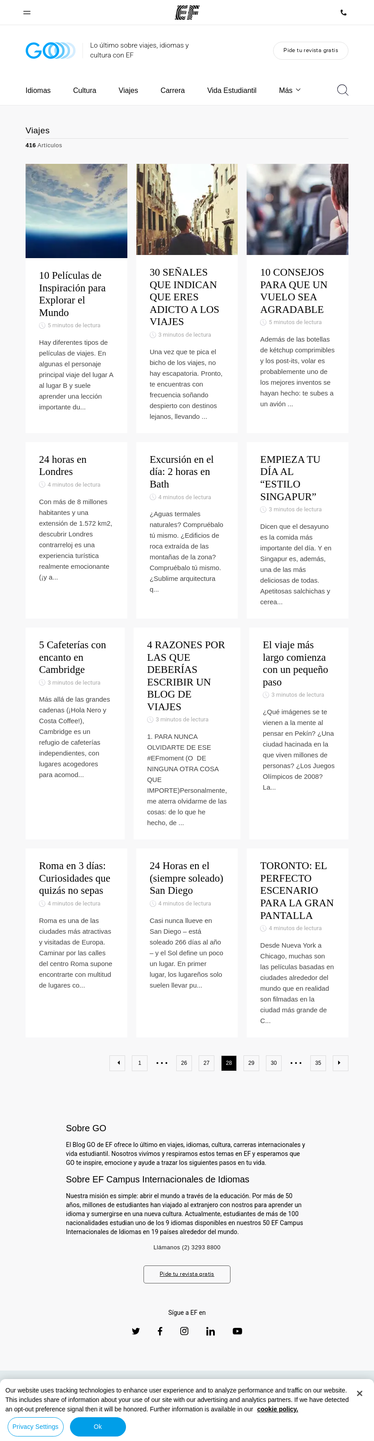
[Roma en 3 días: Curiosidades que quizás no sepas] (76, 942)
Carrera (173, 90)
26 (184, 1063)
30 (274, 1063)
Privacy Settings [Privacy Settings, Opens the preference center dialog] (36, 1426)
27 (206, 1063)
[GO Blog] (51, 50)
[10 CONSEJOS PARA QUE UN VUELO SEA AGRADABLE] (297, 298)
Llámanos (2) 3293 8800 (187, 1247)
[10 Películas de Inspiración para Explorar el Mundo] (76, 298)
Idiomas (38, 90)
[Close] (360, 1393)
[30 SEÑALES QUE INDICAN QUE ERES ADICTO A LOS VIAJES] (187, 298)
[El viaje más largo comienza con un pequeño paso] (298, 733)
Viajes (128, 90)
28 (229, 1063)
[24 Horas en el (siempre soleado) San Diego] (187, 942)
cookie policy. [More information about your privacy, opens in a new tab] (277, 1409)
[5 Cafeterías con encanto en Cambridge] (75, 733)
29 (251, 1063)
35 (318, 1063)
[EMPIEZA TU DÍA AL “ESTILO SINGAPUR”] (297, 530)
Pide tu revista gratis (310, 50)
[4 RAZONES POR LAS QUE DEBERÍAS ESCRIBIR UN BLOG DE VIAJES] (187, 733)
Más (290, 90)
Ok (98, 1426)
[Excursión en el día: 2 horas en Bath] (187, 530)
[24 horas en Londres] (76, 530)
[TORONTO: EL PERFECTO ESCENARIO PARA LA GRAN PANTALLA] (297, 942)
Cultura (84, 90)
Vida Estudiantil (232, 90)
